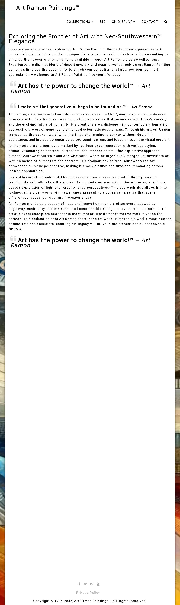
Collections (78, 21)
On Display (122, 21)
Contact (150, 21)
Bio (103, 21)
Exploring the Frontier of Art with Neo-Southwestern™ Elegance (85, 39)
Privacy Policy (88, 592)
